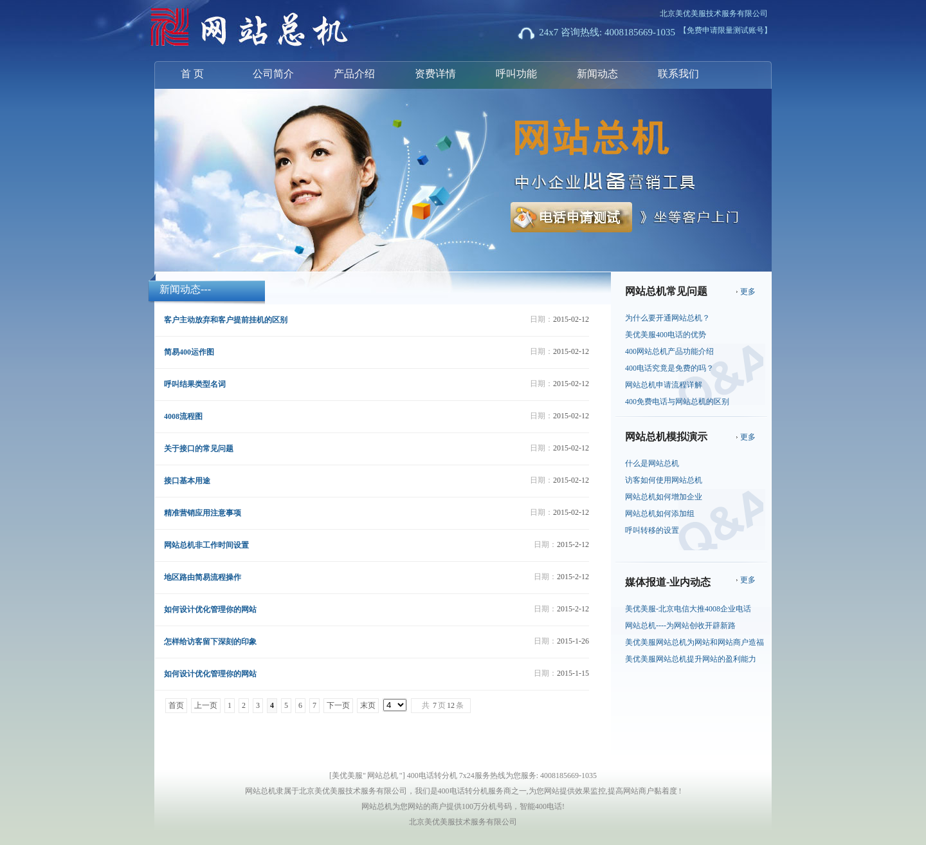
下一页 (338, 705)
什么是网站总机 (652, 463)
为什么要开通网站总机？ (667, 317)
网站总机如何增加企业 (663, 496)
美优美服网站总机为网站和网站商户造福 (694, 642)
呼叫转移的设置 (652, 530)
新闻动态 (597, 73)
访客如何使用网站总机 (663, 480)
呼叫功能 (516, 73)
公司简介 (273, 73)
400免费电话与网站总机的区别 (677, 401)
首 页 (192, 73)
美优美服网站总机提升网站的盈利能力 (690, 659)
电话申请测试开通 (592, 221)
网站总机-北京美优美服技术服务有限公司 (231, 28)
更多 (748, 291)
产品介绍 (354, 73)
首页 (176, 705)
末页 (368, 705)
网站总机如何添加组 (659, 513)
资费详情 (435, 73)
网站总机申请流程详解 (663, 384)
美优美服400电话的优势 (665, 334)
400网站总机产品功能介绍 (669, 351)
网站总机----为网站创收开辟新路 (680, 625)
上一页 (205, 705)
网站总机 (382, 775)
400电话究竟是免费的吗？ (669, 368)
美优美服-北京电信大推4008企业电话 (688, 608)
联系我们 (678, 73)
